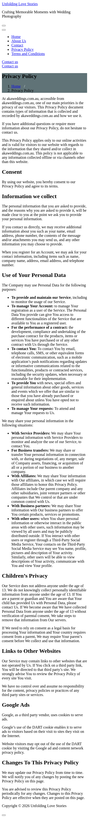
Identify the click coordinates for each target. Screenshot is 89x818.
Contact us (10, 62)
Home (16, 86)
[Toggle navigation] (4, 25)
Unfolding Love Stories (20, 4)
